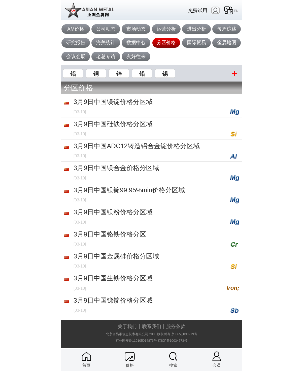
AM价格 (75, 29)
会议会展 (75, 56)
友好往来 (136, 56)
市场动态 (136, 29)
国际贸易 (196, 42)
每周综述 (226, 29)
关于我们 (127, 326)
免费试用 (197, 10)
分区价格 (166, 42)
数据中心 (136, 42)
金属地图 (226, 42)
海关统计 (105, 42)
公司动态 (105, 29)
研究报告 (75, 42)
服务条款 (175, 326)
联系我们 (151, 326)
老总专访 (105, 56)
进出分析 (196, 29)
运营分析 (166, 29)
